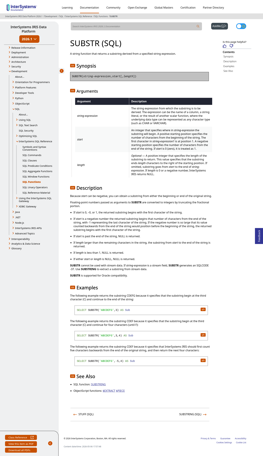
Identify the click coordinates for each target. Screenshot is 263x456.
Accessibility (240, 438)
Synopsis (228, 56)
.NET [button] (17, 217)
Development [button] (19, 71)
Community (113, 7)
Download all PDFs (19, 450)
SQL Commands (31, 155)
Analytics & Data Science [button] (25, 243)
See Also (228, 70)
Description (229, 61)
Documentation (89, 7)
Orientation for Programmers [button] (32, 82)
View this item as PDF (20, 444)
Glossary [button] (16, 248)
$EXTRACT (109, 391)
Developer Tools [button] (24, 92)
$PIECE (120, 391)
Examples (228, 66)
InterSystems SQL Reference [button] (35, 141)
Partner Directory (213, 7)
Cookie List (241, 442)
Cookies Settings (224, 442)
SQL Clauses (29, 160)
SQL (61, 16)
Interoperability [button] (20, 239)
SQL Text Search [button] (28, 125)
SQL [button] (17, 109)
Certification (188, 7)
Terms (213, 438)
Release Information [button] (23, 47)
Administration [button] (20, 57)
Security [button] (16, 66)
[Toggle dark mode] (241, 26)
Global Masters (163, 7)
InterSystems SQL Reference (78, 16)
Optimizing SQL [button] (28, 136)
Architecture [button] (18, 61)
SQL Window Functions (35, 176)
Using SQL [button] (25, 119)
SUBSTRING (98, 384)
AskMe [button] (220, 26)
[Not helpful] (231, 46)
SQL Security (26, 130)
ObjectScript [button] (22, 103)
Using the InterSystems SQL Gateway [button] (35, 199)
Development (51, 16)
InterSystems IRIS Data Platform (28, 29)
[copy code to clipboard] (202, 309)
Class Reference (20, 438)
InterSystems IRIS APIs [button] (28, 228)
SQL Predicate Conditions (37, 165)
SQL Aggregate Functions (37, 171)
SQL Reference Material (36, 192)
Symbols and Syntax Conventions (34, 148)
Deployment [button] (18, 52)
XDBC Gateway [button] (27, 206)
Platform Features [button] (25, 87)
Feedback (259, 235)
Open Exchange (137, 7)
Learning (67, 7)
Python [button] (19, 98)
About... (19, 76)
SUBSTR (114, 16)
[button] (72, 65)
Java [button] (17, 212)
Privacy (204, 438)
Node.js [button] (19, 222)
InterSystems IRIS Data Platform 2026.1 (23, 16)
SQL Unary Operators (35, 187)
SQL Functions (101, 16)
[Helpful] (224, 46)
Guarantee (225, 438)
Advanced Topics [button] (25, 233)
